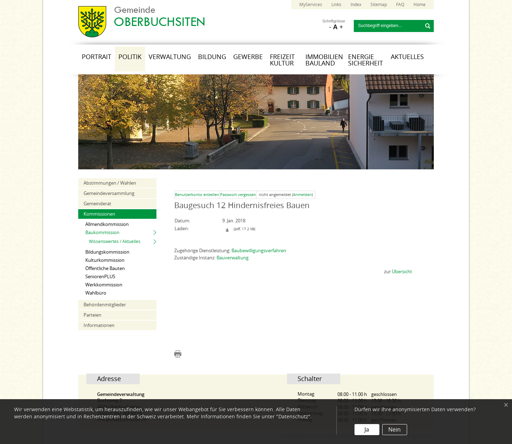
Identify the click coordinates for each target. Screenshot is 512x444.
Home (420, 4)
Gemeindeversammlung (109, 193)
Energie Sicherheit (365, 60)
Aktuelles (407, 57)
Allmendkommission (107, 224)
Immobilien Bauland (324, 60)
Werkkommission (103, 284)
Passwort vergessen (238, 194)
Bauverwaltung (233, 257)
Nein (394, 429)
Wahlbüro (95, 293)
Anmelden (302, 194)
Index (356, 4)
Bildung (212, 57)
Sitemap (378, 4)
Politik (130, 57)
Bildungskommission (107, 252)
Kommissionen (99, 214)
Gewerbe (248, 57)
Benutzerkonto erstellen (197, 194)
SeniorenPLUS (100, 276)
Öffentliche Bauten (105, 268)
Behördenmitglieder (105, 304)
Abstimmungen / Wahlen (110, 183)
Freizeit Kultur (282, 60)
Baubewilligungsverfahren (258, 250)
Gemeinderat (97, 203)
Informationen (99, 325)
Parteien (92, 315)
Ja (366, 429)
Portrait (96, 57)
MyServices (310, 4)
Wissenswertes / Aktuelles (114, 241)
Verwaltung (170, 57)
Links (336, 4)
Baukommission (102, 232)
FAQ (400, 4)
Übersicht (402, 271)
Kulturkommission (104, 260)
